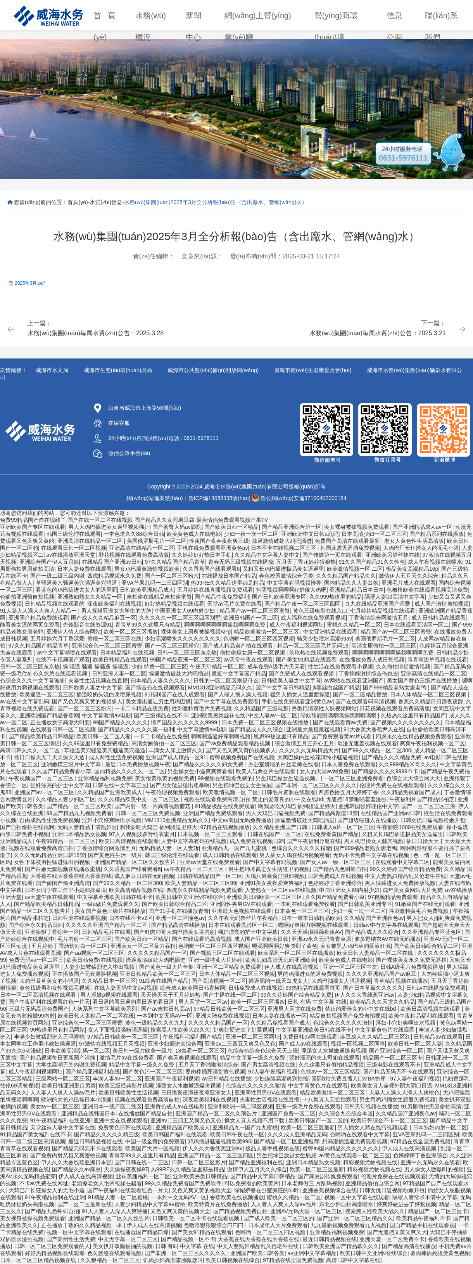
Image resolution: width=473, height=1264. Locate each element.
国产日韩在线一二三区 (141, 1162)
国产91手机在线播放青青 (178, 911)
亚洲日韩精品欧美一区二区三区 (158, 974)
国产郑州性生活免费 (71, 1239)
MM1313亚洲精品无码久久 (220, 687)
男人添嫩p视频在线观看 (109, 995)
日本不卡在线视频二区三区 (284, 548)
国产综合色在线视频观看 (155, 687)
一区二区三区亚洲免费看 (353, 778)
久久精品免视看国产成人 (411, 792)
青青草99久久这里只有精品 (148, 625)
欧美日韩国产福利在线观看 (174, 1134)
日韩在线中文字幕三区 (120, 785)
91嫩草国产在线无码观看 (425, 904)
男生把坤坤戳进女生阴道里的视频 (269, 869)
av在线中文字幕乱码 (24, 701)
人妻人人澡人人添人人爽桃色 (404, 1092)
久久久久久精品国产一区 (157, 953)
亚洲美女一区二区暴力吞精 (143, 946)
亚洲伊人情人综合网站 (74, 632)
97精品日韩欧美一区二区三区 (229, 1009)
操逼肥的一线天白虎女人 (278, 981)
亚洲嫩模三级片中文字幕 (71, 764)
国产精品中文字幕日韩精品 (262, 1176)
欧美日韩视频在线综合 (232, 1260)
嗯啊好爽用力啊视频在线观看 (314, 925)
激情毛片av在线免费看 (127, 1057)
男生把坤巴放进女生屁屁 (242, 785)
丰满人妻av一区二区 (117, 1078)
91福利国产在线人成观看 (175, 694)
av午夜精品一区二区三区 (194, 869)
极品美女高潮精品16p (412, 569)
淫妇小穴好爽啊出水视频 (112, 820)
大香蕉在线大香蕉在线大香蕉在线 (71, 876)
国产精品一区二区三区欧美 (79, 806)
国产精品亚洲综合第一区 (291, 527)
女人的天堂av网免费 (324, 771)
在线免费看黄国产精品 (331, 834)
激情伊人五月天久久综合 (408, 576)
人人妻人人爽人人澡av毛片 (63, 1092)
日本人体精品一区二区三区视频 (429, 694)
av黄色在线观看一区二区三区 (354, 1155)
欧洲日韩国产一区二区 (250, 618)
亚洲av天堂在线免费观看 (210, 862)
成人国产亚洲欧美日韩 (261, 939)
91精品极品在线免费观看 (225, 806)
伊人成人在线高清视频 (292, 967)
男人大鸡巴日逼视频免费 (276, 813)
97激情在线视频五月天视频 (112, 1044)
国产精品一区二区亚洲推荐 (286, 1141)
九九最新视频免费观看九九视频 (349, 1225)
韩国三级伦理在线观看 (74, 534)
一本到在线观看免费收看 (305, 904)
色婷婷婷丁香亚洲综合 (335, 883)
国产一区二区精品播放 (360, 694)
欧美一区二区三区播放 (131, 632)
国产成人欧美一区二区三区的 (278, 1218)
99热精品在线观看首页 (312, 988)
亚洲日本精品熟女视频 (79, 834)
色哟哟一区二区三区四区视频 (258, 638)
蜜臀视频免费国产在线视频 (241, 757)
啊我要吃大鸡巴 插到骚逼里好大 (297, 806)
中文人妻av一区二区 (272, 715)
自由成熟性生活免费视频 (49, 820)
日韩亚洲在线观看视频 (79, 918)
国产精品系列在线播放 (436, 534)
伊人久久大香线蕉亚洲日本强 (76, 1162)
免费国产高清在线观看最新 (348, 541)
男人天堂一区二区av (203, 1002)
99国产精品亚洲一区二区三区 (185, 659)
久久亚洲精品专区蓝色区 (431, 932)
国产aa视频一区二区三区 (94, 953)
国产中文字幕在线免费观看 (226, 701)
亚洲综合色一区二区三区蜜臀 (107, 645)
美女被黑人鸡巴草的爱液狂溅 (355, 946)
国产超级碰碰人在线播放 (367, 820)
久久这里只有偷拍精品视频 (331, 1064)
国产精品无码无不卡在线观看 (398, 1071)
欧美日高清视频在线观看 (129, 841)
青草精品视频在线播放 (401, 981)
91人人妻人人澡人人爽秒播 (115, 1211)
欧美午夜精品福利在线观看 (421, 1016)
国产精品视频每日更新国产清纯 (58, 1057)
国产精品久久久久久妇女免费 (209, 764)
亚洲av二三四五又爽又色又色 (240, 1044)
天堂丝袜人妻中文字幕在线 (62, 1127)
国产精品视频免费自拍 (240, 1211)
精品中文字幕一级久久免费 (253, 1057)
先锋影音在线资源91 (87, 625)
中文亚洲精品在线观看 (330, 632)
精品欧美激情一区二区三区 (267, 632)
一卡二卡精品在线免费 (141, 708)
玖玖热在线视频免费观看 (319, 652)
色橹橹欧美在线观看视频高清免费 (427, 590)
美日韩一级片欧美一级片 (142, 1051)
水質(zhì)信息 (106, 202)
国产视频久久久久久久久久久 (405, 722)
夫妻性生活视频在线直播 (98, 680)
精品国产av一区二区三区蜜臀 (254, 611)
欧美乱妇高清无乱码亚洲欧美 (280, 960)
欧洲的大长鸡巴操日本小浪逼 (76, 1099)
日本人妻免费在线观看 (84, 569)
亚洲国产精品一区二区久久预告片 (135, 862)
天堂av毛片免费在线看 (234, 604)
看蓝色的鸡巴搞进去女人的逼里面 (76, 590)
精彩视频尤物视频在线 (370, 1162)
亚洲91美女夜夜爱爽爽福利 (272, 883)
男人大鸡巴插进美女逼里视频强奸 (109, 527)
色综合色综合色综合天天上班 (263, 1051)
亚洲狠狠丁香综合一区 (52, 932)
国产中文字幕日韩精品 (282, 687)
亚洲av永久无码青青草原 (322, 939)
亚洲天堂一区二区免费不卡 (392, 1239)
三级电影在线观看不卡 (393, 1064)
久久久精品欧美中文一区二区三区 (139, 799)
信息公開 (394, 18)
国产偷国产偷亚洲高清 (63, 883)
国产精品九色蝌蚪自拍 (339, 869)
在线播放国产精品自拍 (145, 1113)
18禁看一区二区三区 (200, 1051)
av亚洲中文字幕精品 (312, 1253)
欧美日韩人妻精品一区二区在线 (375, 953)
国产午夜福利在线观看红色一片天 (49, 1002)
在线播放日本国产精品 (229, 576)
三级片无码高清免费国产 (39, 1009)
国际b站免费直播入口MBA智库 (349, 1078)
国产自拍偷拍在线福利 (27, 827)
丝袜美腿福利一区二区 (143, 1176)
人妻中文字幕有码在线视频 (193, 841)
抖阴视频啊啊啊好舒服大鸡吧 (291, 590)
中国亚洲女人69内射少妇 (185, 611)
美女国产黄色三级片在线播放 (423, 680)
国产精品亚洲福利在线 (93, 1071)
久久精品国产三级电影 (261, 708)
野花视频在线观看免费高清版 (133, 555)
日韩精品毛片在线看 (106, 932)
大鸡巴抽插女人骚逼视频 (341, 981)
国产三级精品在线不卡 (161, 715)
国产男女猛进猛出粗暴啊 (180, 785)
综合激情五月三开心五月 (304, 743)
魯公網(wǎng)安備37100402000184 (304, 498)
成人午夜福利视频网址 (296, 625)
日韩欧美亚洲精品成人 (147, 590)
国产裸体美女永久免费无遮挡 (411, 960)
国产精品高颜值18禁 (333, 813)
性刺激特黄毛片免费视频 (201, 708)
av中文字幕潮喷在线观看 (67, 652)
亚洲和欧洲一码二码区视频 (240, 1106)
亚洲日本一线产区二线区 (112, 1106)
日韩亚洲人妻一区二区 (119, 673)
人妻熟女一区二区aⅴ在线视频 (280, 890)
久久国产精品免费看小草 (61, 771)
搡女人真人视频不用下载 (255, 1120)
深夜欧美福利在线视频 (114, 604)
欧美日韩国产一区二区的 (318, 1120)
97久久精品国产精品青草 (175, 562)
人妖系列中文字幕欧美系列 (105, 1009)
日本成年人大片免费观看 (278, 1225)
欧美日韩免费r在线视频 (94, 960)
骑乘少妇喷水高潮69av (324, 638)
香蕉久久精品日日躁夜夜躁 (430, 701)
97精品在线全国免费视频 (420, 1141)
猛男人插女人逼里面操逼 (300, 694)
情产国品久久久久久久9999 (185, 722)
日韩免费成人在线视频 (335, 876)
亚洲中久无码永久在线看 (430, 1162)
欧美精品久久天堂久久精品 (382, 1002)
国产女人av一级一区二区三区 (336, 862)
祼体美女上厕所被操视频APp (196, 632)
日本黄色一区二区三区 (301, 911)
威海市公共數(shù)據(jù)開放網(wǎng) (213, 370)
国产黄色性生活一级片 (115, 855)
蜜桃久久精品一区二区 (354, 625)
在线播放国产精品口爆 (141, 1232)
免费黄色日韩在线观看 (125, 1127)
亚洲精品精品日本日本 (357, 590)
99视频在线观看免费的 (225, 778)
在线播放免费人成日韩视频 (371, 659)
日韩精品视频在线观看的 (55, 604)
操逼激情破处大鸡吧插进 (282, 541)
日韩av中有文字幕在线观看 (386, 925)
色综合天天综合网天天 (413, 778)
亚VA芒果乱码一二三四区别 (154, 583)
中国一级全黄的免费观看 (155, 1141)
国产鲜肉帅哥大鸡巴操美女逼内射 (174, 932)
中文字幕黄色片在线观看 (385, 1030)
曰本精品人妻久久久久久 (160, 680)
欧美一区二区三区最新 (308, 1127)
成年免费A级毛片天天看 (276, 666)
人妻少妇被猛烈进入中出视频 (100, 967)
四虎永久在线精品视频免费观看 (414, 736)
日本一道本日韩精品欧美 (311, 918)
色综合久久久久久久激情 (343, 1023)
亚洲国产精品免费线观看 (38, 618)
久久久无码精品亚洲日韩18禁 (49, 855)
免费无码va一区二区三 (36, 960)
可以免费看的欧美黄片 (251, 1183)
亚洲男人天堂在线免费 (295, 1009)
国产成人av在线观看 (303, 1044)
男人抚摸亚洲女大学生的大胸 (116, 611)
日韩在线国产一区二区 (274, 834)
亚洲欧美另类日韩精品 (200, 1176)
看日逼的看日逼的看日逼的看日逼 (134, 1002)
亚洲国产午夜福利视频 (172, 1078)
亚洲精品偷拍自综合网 (372, 1183)
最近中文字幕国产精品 (239, 673)
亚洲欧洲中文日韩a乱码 (309, 534)
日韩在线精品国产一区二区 (209, 876)
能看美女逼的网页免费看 (30, 625)
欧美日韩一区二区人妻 (103, 736)
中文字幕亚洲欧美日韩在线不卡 (115, 897)
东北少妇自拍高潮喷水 (346, 1204)
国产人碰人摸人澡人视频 (238, 694)
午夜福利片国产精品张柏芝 (421, 799)
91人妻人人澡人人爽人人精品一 (39, 611)
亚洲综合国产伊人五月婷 (49, 562)
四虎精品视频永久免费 (114, 576)
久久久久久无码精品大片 (309, 750)
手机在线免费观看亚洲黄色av (212, 548)
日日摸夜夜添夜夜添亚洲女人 (196, 1092)
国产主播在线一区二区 (230, 995)
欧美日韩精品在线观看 (120, 659)
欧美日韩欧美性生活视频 (128, 1092)
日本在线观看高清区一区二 (416, 625)
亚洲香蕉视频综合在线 (329, 1190)
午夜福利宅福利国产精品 (193, 1037)
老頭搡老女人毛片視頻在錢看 (106, 1183)
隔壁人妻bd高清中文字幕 (394, 597)
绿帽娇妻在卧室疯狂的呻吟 (266, 1190)
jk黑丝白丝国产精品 (336, 687)
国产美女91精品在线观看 (306, 659)
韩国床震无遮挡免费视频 (350, 548)
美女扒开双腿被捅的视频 (122, 1246)
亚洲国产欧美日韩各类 (257, 1253)
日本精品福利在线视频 (127, 652)
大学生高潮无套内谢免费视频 (71, 1064)
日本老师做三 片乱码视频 (312, 1183)
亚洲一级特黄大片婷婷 (215, 960)
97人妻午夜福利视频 (273, 1071)
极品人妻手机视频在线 (272, 1148)
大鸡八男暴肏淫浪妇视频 (275, 876)
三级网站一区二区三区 (63, 1078)
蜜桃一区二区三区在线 (114, 638)
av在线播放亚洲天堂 (71, 555)
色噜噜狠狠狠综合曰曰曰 (214, 1225)
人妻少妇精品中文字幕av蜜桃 (149, 1204)
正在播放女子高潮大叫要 (60, 722)
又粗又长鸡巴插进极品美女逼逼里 (283, 569)
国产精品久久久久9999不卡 (385, 771)
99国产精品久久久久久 (120, 722)
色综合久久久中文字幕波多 (32, 680)
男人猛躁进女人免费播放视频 (400, 883)
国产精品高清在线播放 (178, 925)
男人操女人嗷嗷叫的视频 (434, 1169)
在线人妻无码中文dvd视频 (125, 988)
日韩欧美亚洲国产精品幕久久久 (341, 1246)
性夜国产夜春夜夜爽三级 (219, 541)
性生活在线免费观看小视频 (340, 666)
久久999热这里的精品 (335, 597)
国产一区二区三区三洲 (428, 806)
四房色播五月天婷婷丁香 (348, 792)
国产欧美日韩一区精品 (231, 527)
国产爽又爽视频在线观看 (187, 1057)
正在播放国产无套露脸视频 (84, 974)
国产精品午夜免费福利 (222, 597)
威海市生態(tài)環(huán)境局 (118, 370)
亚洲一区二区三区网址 (253, 1037)
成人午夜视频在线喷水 (435, 562)
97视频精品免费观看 (393, 897)
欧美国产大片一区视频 (152, 1148)
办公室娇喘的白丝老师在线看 (283, 764)
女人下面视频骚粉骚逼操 (118, 1030)
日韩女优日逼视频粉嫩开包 (432, 820)
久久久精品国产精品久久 (346, 576)
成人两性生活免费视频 (116, 757)
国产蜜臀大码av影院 (177, 527)
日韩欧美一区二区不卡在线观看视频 (196, 1218)
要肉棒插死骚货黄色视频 (215, 1071)
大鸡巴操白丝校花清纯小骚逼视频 (318, 757)
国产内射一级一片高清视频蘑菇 (153, 806)
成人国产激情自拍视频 (441, 604)
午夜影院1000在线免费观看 (410, 827)
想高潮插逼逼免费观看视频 (354, 1141)
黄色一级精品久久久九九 (155, 1023)
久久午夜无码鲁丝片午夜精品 (243, 918)
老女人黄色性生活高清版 (414, 541)
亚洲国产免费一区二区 (288, 1113)
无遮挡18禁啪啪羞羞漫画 (356, 799)
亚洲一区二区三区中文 (350, 967)
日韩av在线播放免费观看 (436, 988)
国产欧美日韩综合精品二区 (174, 904)
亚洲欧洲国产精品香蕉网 (49, 715)
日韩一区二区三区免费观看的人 (52, 1246)
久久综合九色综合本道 (346, 1113)
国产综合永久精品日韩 (36, 925)
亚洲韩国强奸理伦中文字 (368, 806)
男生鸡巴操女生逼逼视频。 (288, 778)
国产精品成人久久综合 (256, 729)
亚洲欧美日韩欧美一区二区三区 (264, 897)
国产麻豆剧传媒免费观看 (328, 1176)
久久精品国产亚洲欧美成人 (109, 792)
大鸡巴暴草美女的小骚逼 (49, 981)
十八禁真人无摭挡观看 (329, 1099)
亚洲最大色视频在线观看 (241, 911)
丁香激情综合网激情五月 (378, 618)
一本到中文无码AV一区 (165, 1016)
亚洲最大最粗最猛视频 (313, 729)
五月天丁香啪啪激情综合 (208, 1064)
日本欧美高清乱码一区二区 (77, 1051)
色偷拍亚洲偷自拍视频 (27, 597)
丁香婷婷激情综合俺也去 (368, 673)
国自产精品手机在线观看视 (422, 1225)
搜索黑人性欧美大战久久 (180, 1030)
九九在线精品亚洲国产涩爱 (378, 604)
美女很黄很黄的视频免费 (165, 778)
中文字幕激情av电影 (106, 715)
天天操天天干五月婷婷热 (170, 995)
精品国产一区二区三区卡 (393, 1057)
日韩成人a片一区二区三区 (342, 827)
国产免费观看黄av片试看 (342, 736)
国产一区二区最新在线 (84, 1204)
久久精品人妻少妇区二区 (65, 799)
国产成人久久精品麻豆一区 (103, 618)
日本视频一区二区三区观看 (211, 834)
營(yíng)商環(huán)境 (335, 18)
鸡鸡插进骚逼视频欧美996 (219, 1141)
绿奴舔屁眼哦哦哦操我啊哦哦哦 (339, 715)
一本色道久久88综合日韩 (134, 534)
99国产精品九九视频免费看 (79, 813)
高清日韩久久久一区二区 (30, 750)
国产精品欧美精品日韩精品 (41, 736)
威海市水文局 (52, 370)
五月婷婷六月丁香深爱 (57, 638)
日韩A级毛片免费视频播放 (412, 967)
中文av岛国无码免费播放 (242, 820)
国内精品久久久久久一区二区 (129, 771)
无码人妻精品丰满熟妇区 (87, 827)
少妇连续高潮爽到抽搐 (281, 1078)
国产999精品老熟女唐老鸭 (395, 687)
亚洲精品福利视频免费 (105, 778)
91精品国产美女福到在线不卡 (35, 1134)
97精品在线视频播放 (225, 827)
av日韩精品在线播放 (226, 1078)
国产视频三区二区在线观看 (222, 953)
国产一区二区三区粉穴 (172, 576)
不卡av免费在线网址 (44, 1183)
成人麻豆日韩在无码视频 (144, 876)
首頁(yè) (77, 202)
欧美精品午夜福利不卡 (423, 1218)
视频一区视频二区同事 (358, 1044)
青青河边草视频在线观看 (437, 659)
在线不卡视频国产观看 (63, 659)
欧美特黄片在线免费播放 (218, 1204)
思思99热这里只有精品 (281, 736)
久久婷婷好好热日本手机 (201, 555)
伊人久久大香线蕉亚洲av (365, 995)
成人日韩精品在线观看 (438, 618)
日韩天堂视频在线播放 (371, 1106)
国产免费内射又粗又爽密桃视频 (68, 1155)
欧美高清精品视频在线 (136, 890)
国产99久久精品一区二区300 (376, 750)
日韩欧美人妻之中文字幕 (291, 680)
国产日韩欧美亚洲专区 (279, 597)
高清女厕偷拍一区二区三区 (383, 645)
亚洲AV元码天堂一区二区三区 (306, 1211)
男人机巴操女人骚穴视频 (374, 841)
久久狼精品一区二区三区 (110, 1260)
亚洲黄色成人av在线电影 (175, 1106)
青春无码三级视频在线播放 (240, 562)
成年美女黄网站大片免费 (412, 890)
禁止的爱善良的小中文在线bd (287, 799)
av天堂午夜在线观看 (248, 659)
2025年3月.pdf (30, 283)
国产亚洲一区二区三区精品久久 (355, 1218)
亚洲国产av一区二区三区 (44, 792)
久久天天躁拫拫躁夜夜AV (311, 932)
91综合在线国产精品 (164, 981)
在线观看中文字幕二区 (402, 862)
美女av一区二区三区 (54, 1106)
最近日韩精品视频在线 (95, 1141)
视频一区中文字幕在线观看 (356, 1197)
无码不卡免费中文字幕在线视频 (372, 855)
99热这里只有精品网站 (57, 1030)
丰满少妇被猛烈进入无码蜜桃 (49, 1037)
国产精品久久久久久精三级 (106, 1134)
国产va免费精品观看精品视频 (235, 743)
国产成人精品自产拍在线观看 (238, 645)
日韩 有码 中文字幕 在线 (317, 1002)
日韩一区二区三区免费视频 (147, 813)
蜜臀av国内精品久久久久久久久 (340, 1148)
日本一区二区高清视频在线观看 (39, 995)
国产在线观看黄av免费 (340, 722)
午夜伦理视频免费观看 (172, 792)
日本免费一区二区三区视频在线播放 (266, 722)
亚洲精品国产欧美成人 (182, 1127)
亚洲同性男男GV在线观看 (241, 904)
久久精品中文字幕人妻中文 (267, 555)
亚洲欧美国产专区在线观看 (32, 527)
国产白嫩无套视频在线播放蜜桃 (63, 869)
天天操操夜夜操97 (126, 1169)
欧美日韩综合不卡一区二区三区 (389, 1120)
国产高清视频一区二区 (219, 981)
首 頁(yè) (104, 18)
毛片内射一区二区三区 (84, 939)
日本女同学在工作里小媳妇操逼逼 (65, 890)
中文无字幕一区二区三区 (128, 1239)
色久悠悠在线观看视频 (61, 673)
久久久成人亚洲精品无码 (297, 1134)
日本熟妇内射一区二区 (440, 1127)
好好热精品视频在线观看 (174, 604)
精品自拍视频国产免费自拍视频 (348, 1016)
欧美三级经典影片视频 (126, 1085)
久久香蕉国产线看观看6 (211, 569)
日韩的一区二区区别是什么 (226, 680)
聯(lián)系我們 (441, 18)
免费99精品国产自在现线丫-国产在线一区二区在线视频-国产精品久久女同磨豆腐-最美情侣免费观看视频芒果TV (134, 520)
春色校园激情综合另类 (286, 576)
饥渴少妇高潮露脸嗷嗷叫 (173, 1260)
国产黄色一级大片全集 (166, 967)
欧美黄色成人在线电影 (194, 534)
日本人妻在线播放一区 (279, 1016)
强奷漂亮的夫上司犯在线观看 (324, 1057)
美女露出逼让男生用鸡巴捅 (158, 701)
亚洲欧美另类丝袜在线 (392, 555)
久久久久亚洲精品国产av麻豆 (382, 974)
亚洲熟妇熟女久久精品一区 (90, 597)
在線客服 (111, 423)
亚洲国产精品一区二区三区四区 (216, 1155)
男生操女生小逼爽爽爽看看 (200, 771)
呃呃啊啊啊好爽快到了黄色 (284, 946)
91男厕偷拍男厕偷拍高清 (431, 1106)
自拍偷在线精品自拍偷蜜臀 (159, 597)
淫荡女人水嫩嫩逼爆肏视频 (333, 1051)
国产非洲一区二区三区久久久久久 (316, 785)
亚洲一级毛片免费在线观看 (308, 1106)
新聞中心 (193, 18)
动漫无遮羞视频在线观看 (367, 743)
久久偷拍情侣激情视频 (403, 666)
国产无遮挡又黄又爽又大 (397, 1232)
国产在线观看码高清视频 (365, 701)
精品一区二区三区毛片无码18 (313, 645)
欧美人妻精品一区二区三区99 (200, 883)
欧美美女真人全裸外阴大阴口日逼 (391, 1085)
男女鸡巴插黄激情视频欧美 (147, 569)
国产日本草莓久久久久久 (373, 988)
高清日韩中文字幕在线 (353, 1260)
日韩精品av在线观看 (438, 1037)
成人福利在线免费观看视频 (313, 618)
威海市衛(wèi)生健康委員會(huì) (312, 370)
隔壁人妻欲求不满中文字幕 (424, 1197)
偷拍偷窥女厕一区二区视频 (253, 652)
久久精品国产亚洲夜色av (374, 918)
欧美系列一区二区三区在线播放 (296, 953)
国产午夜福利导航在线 (314, 841)
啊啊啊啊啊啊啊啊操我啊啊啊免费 (225, 625)
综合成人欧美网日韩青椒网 (192, 988)
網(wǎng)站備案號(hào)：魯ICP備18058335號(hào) (188, 498)
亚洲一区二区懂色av (180, 918)
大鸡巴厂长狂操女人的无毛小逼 (421, 548)
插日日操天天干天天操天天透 (50, 757)
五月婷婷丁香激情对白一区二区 (69, 946)
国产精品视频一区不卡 (188, 1239)
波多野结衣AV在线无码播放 (387, 939)
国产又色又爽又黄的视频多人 (87, 701)
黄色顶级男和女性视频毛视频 (55, 988)
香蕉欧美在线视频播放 (237, 1197)
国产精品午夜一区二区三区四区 (303, 604)
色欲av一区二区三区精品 (330, 1071)
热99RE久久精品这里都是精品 (227, 583)
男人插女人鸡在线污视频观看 (294, 855)
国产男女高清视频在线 (268, 1064)
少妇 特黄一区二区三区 (159, 666)
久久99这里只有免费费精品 (96, 743)
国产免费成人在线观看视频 (302, 673)
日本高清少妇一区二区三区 (374, 534)
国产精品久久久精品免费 (391, 757)
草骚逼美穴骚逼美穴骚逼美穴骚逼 (77, 583)
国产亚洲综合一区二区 (396, 1051)
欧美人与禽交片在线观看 (266, 771)
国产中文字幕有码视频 (270, 862)
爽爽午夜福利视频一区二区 (432, 743)
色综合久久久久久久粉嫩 (301, 848)
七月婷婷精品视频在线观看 (382, 611)
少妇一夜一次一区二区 (251, 534)
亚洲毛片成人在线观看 (409, 583)
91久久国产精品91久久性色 (372, 562)
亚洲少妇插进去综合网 (175, 1044)
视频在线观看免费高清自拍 (216, 799)
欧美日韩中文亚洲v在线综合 (189, 897)
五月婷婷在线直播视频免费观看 (215, 590)
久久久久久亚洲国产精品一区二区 (107, 925)
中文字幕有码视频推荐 (294, 583)
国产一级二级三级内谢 (57, 576)
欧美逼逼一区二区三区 (46, 694)
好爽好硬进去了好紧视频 (243, 1030)
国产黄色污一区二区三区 (153, 1071)
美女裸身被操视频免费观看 (356, 527)
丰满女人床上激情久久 (175, 750)
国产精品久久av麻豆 (76, 1169)
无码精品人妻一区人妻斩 (169, 848)
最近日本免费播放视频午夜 (137, 764)
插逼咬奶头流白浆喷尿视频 (109, 694)
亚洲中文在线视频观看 (120, 1120)
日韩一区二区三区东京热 (187, 652)
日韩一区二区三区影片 (199, 1162)
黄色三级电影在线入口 (320, 611)
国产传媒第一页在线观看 (332, 555)
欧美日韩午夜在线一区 (237, 1134)
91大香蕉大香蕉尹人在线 (374, 729)
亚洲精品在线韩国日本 (88, 1113)
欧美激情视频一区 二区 (355, 569)
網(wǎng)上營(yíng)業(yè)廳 (257, 18)
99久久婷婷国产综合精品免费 (405, 869)
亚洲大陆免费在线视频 (222, 1016)
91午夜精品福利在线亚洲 (60, 1120)
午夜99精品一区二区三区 (66, 841)
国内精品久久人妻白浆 (351, 583)
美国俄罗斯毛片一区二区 (156, 541)
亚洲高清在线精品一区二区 (90, 541)
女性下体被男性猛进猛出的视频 (52, 862)
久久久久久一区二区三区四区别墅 (180, 618)
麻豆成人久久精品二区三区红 (375, 1037)
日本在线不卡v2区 (131, 918)
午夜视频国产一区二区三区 (42, 778)
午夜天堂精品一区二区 (217, 666)
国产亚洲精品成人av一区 (422, 527)
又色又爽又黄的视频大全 (201, 1190)
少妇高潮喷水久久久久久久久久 (183, 638)
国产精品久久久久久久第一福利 (136, 729)
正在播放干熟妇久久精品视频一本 (82, 1225)
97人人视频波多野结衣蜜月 (142, 834)
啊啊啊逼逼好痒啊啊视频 (220, 736)
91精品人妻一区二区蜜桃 (118, 1197)
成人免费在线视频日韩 (257, 841)
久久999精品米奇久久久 (408, 764)
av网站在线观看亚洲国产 (354, 680)
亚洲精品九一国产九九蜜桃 (235, 848)
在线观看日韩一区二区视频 (73, 548)
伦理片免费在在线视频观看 (392, 785)
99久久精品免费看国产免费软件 (183, 1183)
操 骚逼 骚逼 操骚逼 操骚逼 (96, 666)
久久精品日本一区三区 (109, 981)
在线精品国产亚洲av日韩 (112, 562)
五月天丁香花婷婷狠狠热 (306, 562)
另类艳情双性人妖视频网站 (324, 708)
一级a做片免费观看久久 (110, 904)
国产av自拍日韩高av (166, 1009)
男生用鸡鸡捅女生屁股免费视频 (397, 1099)
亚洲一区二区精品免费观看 (228, 967)
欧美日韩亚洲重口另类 (68, 1085)
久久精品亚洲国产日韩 (281, 827)
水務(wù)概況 (150, 18)
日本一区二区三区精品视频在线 (39, 1260)
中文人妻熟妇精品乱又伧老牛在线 (405, 876)
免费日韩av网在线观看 (310, 1037)
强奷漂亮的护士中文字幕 (60, 785)
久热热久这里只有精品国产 (413, 715)
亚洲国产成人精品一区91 (176, 757)
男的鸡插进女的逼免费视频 (310, 974)
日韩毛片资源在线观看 (288, 792)
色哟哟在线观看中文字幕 (360, 1134)
